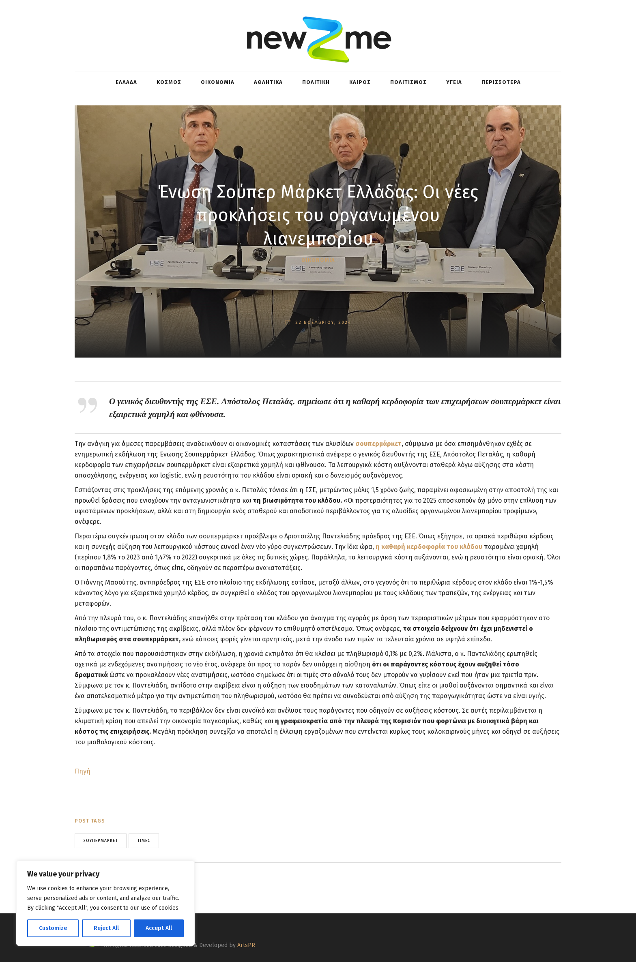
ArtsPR (246, 945)
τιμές (143, 840)
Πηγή (82, 771)
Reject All (106, 928)
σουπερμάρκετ (100, 840)
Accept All (159, 928)
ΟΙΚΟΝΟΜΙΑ (318, 260)
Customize (53, 928)
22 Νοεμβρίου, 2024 (322, 322)
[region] (105, 903)
